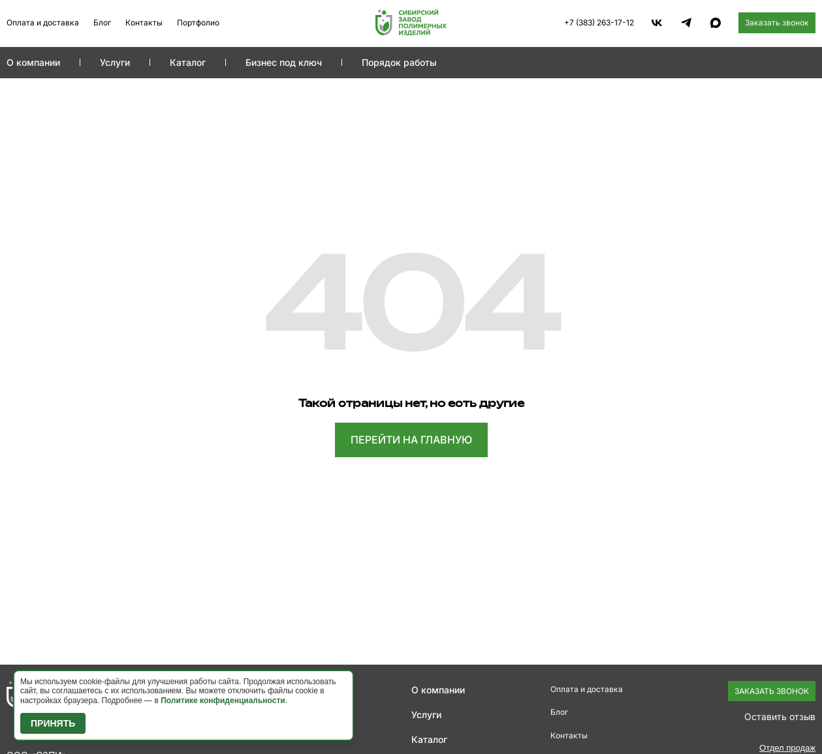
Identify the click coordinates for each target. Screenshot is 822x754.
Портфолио (198, 22)
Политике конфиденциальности (223, 700)
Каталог (188, 62)
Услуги (115, 62)
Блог (102, 22)
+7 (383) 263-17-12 (599, 22)
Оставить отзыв (779, 716)
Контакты (144, 22)
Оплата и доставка (43, 22)
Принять (53, 723)
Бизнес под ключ (283, 62)
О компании (33, 62)
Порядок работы (399, 62)
